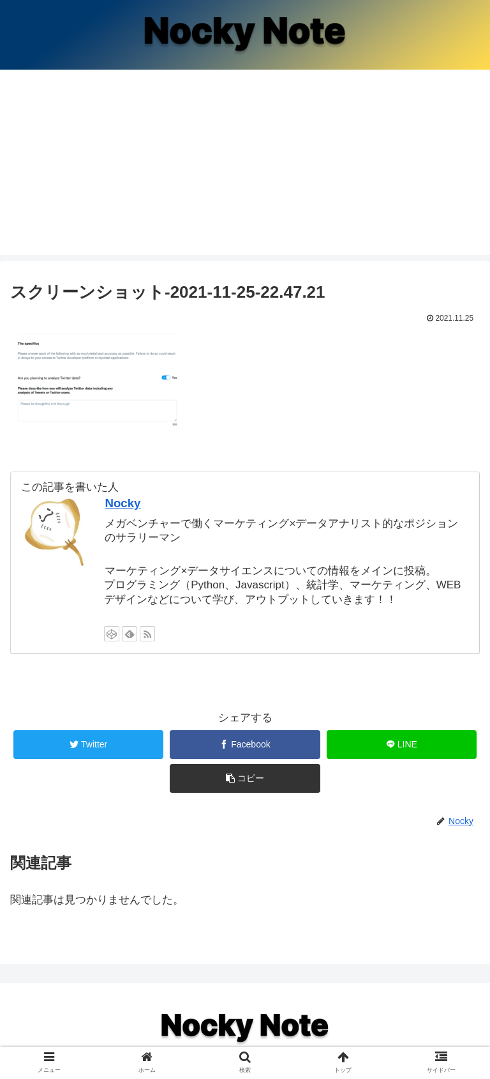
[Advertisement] (245, 165)
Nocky (122, 503)
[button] (245, 778)
